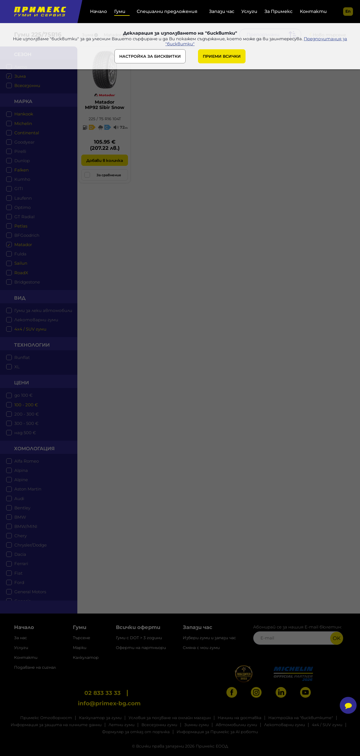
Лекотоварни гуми (36, 319)
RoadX (21, 272)
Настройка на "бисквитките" (300, 717)
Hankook (23, 114)
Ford (19, 582)
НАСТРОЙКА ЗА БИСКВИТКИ (150, 56)
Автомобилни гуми (236, 724)
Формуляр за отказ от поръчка (136, 731)
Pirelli (20, 151)
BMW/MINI (25, 526)
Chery (20, 535)
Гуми (119, 11)
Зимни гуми (196, 724)
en (348, 11)
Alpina (21, 470)
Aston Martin (27, 489)
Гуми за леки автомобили (43, 310)
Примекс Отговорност (46, 717)
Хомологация (34, 448)
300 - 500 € (26, 423)
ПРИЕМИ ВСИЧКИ (222, 56)
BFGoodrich (26, 235)
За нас (20, 637)
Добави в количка (104, 160)
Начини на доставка (239, 717)
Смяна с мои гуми (201, 647)
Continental (26, 132)
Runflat (22, 357)
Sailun (20, 263)
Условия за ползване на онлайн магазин (170, 717)
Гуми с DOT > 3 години (139, 637)
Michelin (23, 123)
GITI (18, 188)
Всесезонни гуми (159, 724)
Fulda (20, 254)
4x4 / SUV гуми (30, 329)
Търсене (81, 637)
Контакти (313, 11)
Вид (20, 298)
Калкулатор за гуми (100, 717)
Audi (19, 498)
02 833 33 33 (102, 693)
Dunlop (22, 160)
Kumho (22, 179)
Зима (20, 76)
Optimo (22, 207)
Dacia (20, 554)
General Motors (30, 591)
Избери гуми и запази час (209, 637)
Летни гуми (121, 724)
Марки (79, 647)
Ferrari (21, 563)
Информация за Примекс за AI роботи (217, 731)
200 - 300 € (26, 414)
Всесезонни (27, 85)
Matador (23, 244)
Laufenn (23, 198)
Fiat (18, 573)
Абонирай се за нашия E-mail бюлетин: (298, 634)
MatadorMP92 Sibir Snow (104, 104)
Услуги (249, 11)
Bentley (22, 507)
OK (337, 638)
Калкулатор (86, 657)
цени (21, 382)
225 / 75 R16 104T (105, 118)
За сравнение (102, 175)
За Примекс (278, 11)
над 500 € (25, 432)
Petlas (20, 226)
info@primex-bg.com (109, 703)
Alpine (21, 479)
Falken (21, 170)
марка (23, 101)
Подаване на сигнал (35, 667)
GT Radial (24, 216)
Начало (98, 11)
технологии (32, 345)
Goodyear (24, 142)
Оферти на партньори (141, 647)
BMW (20, 517)
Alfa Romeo (26, 461)
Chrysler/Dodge (30, 545)
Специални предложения (167, 11)
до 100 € (23, 395)
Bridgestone (27, 282)
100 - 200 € (26, 404)
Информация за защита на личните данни (56, 724)
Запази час (221, 11)
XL (17, 366)
